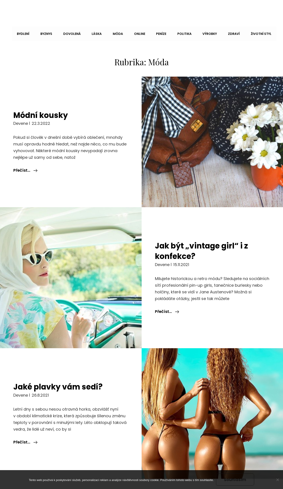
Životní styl (245, 33)
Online (128, 33)
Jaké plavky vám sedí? (61, 372)
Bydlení (17, 33)
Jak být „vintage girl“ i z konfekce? (205, 236)
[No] (277, 479)
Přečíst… (25, 156)
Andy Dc (20, 9)
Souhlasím (235, 479)
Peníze (149, 33)
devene (20, 109)
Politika (171, 33)
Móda (108, 33)
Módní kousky (43, 100)
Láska (88, 33)
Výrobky (195, 33)
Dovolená (64, 33)
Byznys (39, 33)
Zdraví (219, 33)
